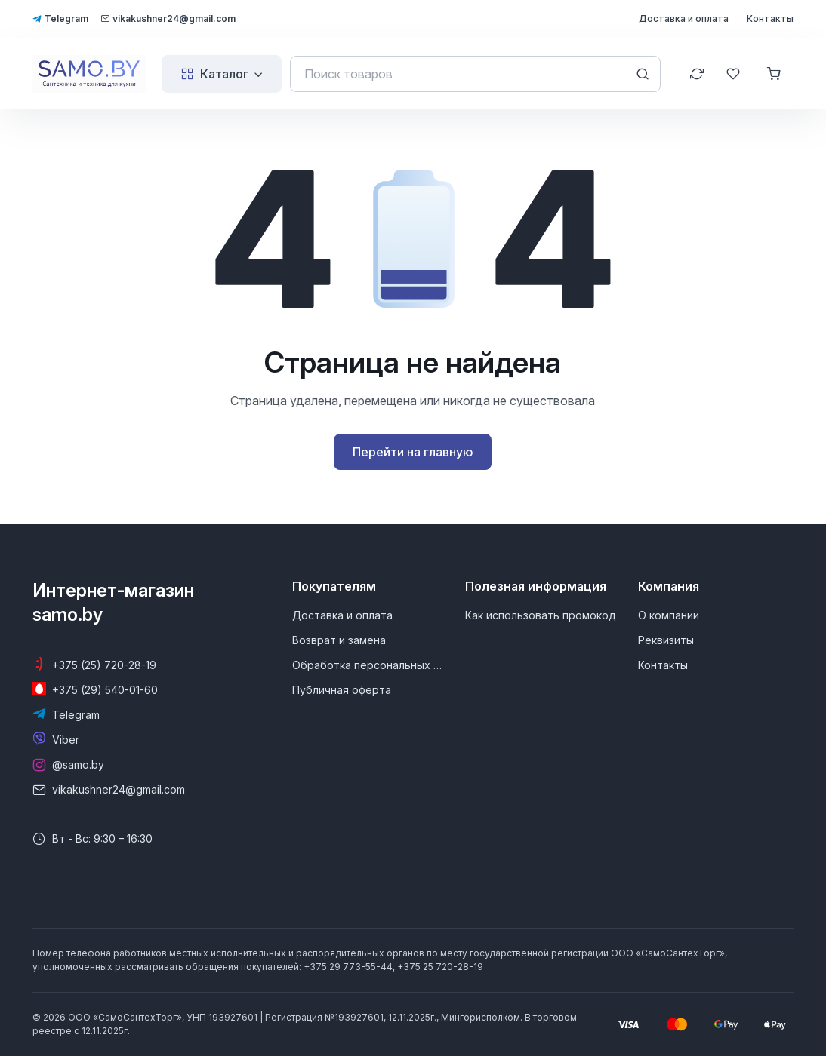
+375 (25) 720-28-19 (104, 664)
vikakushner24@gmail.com (168, 18)
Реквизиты (666, 640)
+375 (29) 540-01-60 (105, 689)
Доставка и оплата (684, 18)
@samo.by (78, 764)
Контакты (770, 18)
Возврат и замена (339, 640)
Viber (65, 739)
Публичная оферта (341, 689)
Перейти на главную (413, 451)
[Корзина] (775, 74)
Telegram (60, 18)
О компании (668, 615)
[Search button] (642, 74)
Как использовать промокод (540, 615)
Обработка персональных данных (369, 664)
